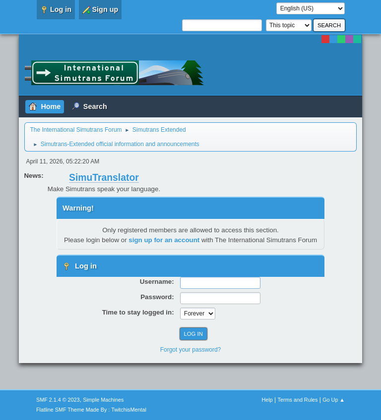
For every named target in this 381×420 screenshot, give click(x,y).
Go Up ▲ (333, 400)
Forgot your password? (190, 349)
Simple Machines (103, 400)
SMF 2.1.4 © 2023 (58, 400)
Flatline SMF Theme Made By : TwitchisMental (91, 410)
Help (267, 400)
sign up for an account (163, 240)
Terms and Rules (298, 400)
